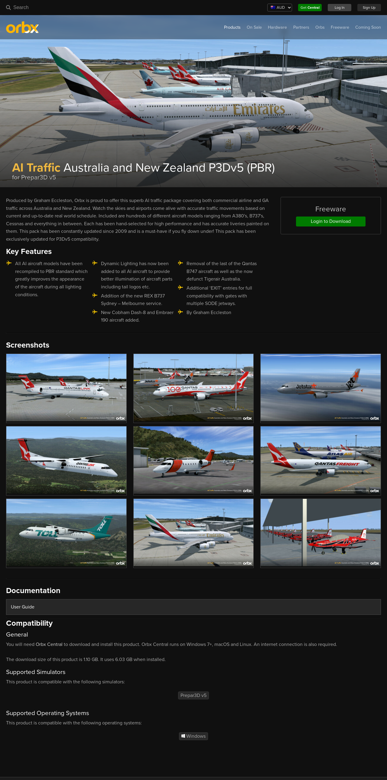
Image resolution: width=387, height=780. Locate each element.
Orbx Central (49, 644)
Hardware (277, 27)
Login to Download (331, 221)
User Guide (22, 607)
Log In (340, 7)
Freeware (340, 27)
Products (232, 27)
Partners (301, 27)
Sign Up (369, 7)
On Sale (254, 27)
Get (310, 7)
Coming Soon (368, 27)
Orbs (320, 27)
